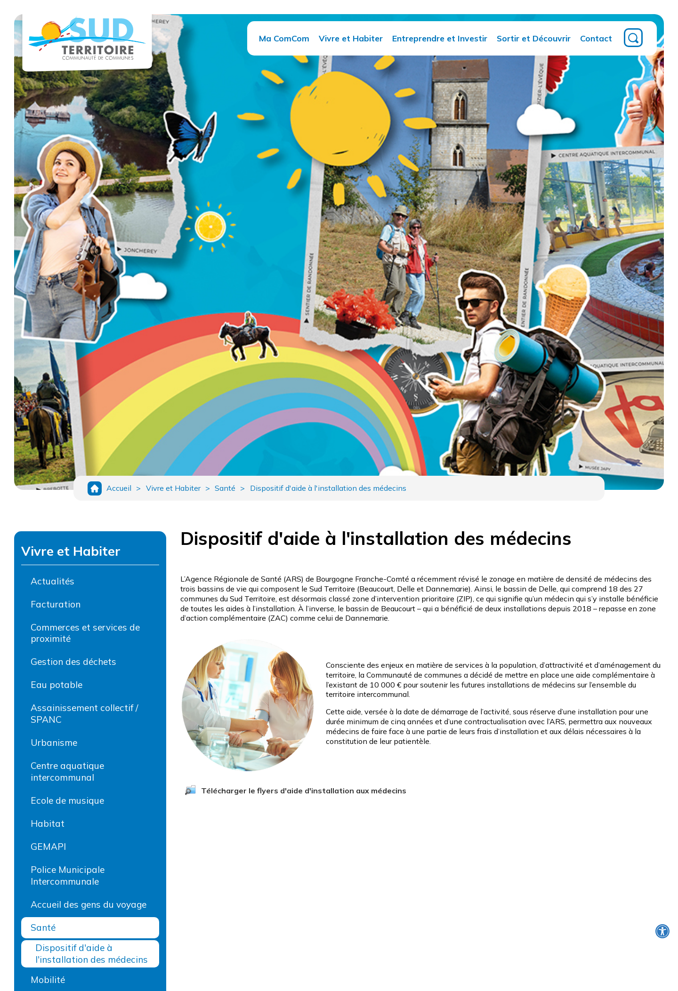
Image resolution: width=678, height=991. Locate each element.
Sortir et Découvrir (534, 38)
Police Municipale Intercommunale (68, 878)
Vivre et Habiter (351, 38)
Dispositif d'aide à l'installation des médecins (338, 490)
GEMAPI (48, 849)
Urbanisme (54, 746)
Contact (596, 38)
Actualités (52, 584)
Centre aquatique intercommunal (67, 775)
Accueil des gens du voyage (88, 907)
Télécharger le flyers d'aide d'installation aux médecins (303, 794)
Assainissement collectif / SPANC (84, 717)
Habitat (48, 826)
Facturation (56, 607)
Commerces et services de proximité (85, 636)
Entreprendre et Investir (439, 38)
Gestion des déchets (73, 665)
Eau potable (56, 688)
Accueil (118, 490)
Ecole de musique (67, 804)
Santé (232, 490)
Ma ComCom (284, 38)
